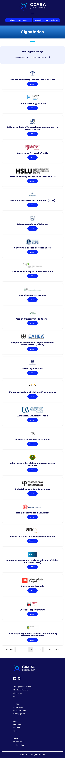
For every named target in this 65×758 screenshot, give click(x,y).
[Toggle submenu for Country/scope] (27, 57)
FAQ (14, 696)
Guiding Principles (19, 710)
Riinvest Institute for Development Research (32, 536)
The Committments (21, 690)
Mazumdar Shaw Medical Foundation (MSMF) (32, 200)
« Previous (9, 649)
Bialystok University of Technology (32, 489)
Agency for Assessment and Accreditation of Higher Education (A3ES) (32, 561)
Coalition (16, 704)
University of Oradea (32, 368)
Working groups (19, 714)
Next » (56, 649)
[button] (49, 57)
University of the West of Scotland (32, 439)
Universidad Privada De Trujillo (32, 153)
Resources (17, 724)
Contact (16, 728)
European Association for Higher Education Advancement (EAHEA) (32, 343)
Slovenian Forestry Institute (32, 295)
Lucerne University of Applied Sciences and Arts (32, 176)
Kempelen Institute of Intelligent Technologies (32, 392)
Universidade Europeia (32, 586)
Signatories (17, 693)
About (15, 738)
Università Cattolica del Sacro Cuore (32, 247)
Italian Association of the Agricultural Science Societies (32, 464)
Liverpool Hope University (32, 609)
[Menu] (32, 14)
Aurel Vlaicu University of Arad (32, 415)
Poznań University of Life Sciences (33, 319)
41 (50, 649)
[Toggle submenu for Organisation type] (45, 57)
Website (32, 84)
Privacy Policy (18, 742)
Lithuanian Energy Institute (32, 103)
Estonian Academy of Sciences (32, 224)
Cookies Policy (18, 745)
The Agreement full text (22, 687)
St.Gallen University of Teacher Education (32, 271)
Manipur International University (32, 512)
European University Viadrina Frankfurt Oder (32, 79)
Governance (18, 707)
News (15, 721)
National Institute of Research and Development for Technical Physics (32, 128)
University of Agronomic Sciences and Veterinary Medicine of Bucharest (32, 634)
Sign (14, 731)
